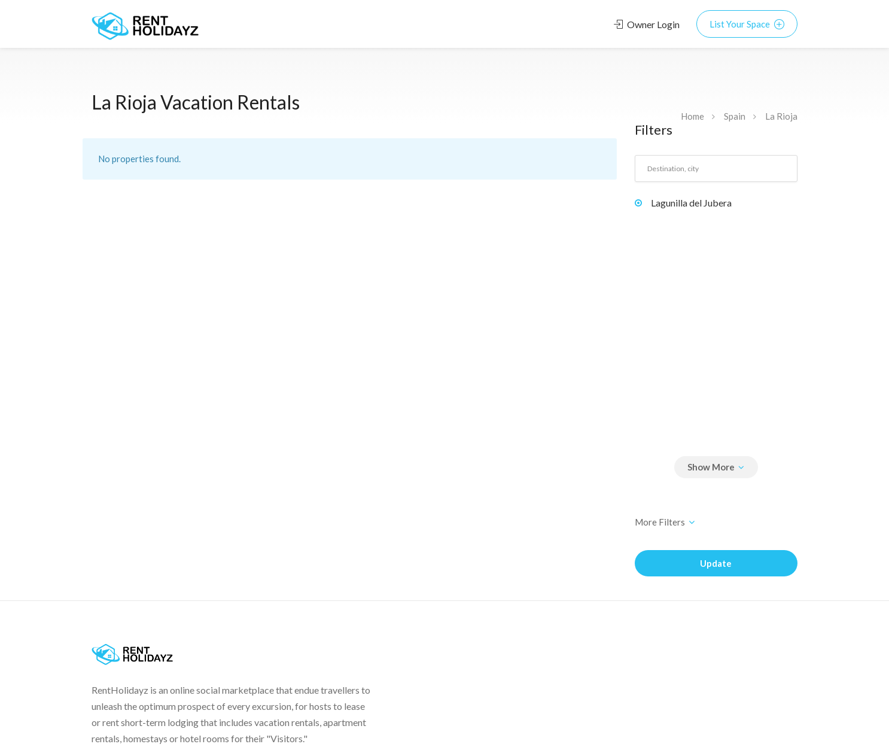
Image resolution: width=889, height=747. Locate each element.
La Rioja (781, 116)
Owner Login (647, 24)
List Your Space (747, 24)
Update (716, 563)
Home (692, 116)
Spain (734, 116)
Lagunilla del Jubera (691, 202)
